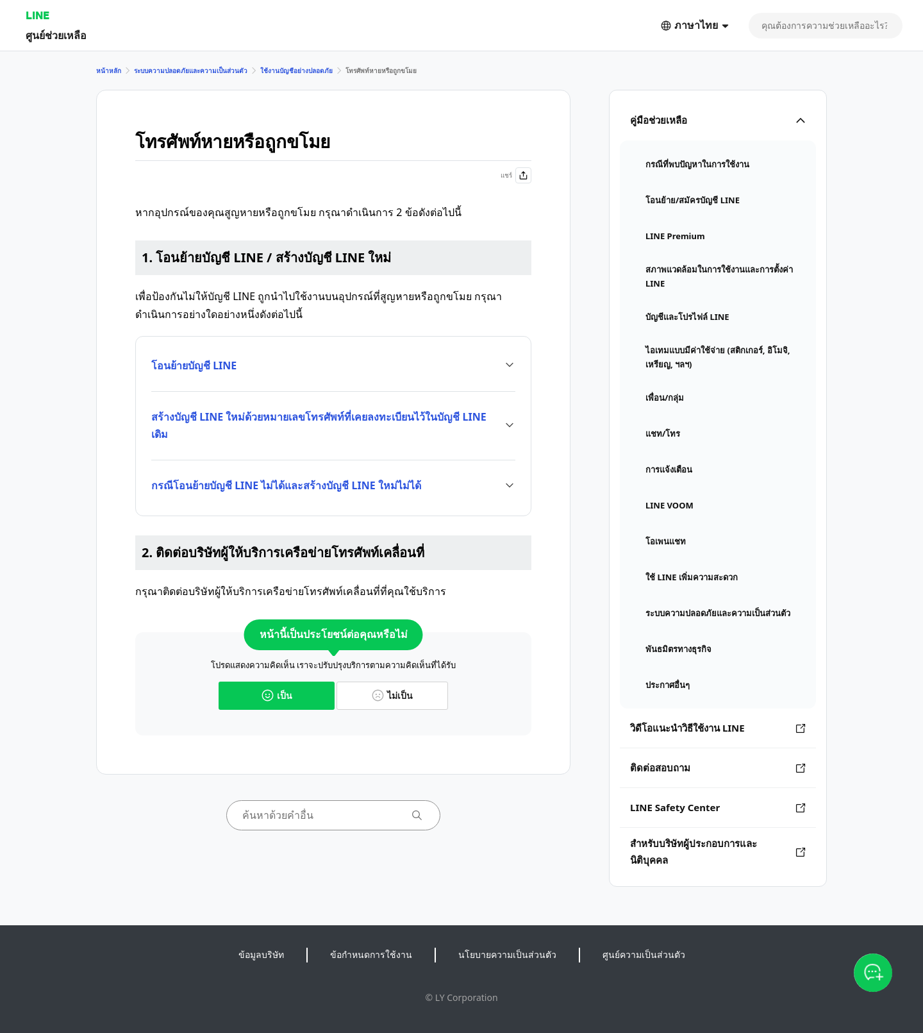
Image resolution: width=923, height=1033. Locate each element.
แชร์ (516, 175)
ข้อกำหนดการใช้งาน (371, 954)
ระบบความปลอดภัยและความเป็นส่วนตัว (190, 70)
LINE (37, 15)
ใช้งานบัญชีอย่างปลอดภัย (296, 70)
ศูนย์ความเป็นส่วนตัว (644, 954)
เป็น (277, 695)
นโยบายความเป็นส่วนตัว (507, 954)
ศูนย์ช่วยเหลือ (56, 35)
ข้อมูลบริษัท (261, 954)
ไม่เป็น (392, 695)
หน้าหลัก (108, 70)
